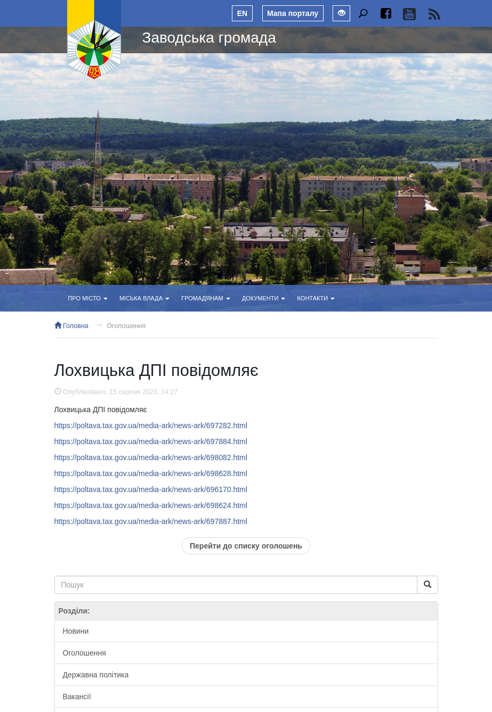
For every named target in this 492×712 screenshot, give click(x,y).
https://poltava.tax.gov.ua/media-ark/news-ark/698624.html (150, 505)
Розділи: (74, 611)
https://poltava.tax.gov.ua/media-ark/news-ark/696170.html (150, 489)
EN (242, 13)
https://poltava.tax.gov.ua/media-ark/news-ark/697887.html (150, 521)
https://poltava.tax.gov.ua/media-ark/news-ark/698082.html (150, 457)
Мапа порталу (292, 13)
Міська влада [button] (144, 298)
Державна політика (96, 674)
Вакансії (77, 696)
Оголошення (126, 326)
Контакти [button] (316, 298)
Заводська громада (209, 37)
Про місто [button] (88, 298)
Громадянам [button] (205, 298)
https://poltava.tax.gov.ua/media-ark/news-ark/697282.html (150, 425)
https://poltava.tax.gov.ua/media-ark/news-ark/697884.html (150, 441)
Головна (71, 326)
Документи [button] (264, 298)
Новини (76, 631)
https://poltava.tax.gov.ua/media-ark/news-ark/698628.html (150, 473)
